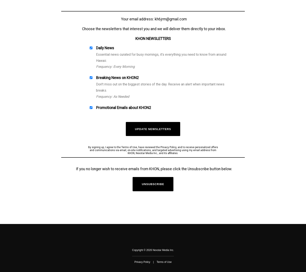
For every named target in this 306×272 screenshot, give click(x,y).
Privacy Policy (142, 262)
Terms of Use (164, 262)
